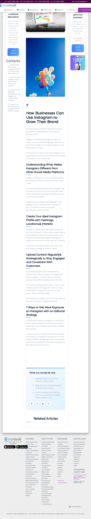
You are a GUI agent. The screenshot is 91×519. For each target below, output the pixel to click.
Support (60, 472)
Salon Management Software (48, 490)
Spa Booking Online (47, 487)
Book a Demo (77, 48)
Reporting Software (32, 480)
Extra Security (62, 457)
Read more (39, 385)
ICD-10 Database (62, 455)
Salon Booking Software (46, 496)
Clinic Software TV (63, 446)
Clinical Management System (48, 454)
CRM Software (30, 457)
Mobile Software (31, 478)
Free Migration (78, 448)
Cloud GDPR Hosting (63, 448)
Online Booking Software (46, 445)
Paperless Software (32, 459)
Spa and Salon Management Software (46, 483)
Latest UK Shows (62, 452)
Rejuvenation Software (30, 475)
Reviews (21, 10)
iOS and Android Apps (32, 482)
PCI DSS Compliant (62, 450)
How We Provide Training (62, 443)
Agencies (76, 461)
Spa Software (46, 470)
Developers (77, 455)
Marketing (32, 10)
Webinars (76, 459)
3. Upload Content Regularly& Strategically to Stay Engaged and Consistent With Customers (14, 95)
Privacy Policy (81, 513)
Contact (76, 463)
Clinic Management (32, 442)
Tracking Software (32, 472)
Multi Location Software (30, 490)
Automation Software (29, 462)
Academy (60, 465)
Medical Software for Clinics (47, 458)
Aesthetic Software (32, 455)
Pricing (28, 495)
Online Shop (29, 470)
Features (8, 10)
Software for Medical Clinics (46, 449)
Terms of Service (71, 513)
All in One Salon (46, 504)
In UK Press (60, 459)
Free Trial (29, 493)
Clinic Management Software (32, 447)
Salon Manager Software (46, 477)
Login (75, 465)
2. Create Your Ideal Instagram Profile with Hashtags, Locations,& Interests (14, 81)
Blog (59, 476)
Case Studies (77, 450)
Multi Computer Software (30, 486)
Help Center (61, 461)
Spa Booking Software (45, 462)
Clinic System (30, 444)
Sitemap (59, 467)
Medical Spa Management (46, 473)
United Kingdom (75, 507)
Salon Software (46, 493)
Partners (71, 10)
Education (76, 457)
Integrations (77, 452)
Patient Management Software (32, 451)
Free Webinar (13, 52)
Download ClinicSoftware (62, 481)
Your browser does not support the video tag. (45, 21)
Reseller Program (79, 444)
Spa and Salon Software (46, 466)
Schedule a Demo (41, 379)
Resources (46, 10)
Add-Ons (60, 470)
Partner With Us (78, 446)
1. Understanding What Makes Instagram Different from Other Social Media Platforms (14, 69)
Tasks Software (30, 467)
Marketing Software (48, 442)
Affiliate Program (79, 442)
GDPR (59, 474)
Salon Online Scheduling (45, 501)
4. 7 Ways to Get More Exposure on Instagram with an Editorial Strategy (14, 107)
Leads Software (30, 465)
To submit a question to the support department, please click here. (79, 477)
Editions (59, 10)
